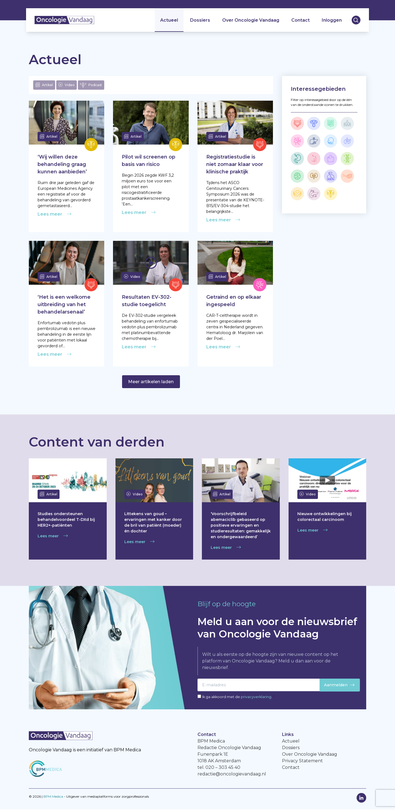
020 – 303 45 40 (222, 768)
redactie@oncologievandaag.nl (232, 775)
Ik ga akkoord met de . (238, 698)
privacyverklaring (256, 698)
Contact (300, 20)
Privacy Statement (302, 761)
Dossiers (200, 20)
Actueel (169, 20)
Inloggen (331, 20)
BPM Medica (53, 797)
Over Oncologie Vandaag (250, 20)
